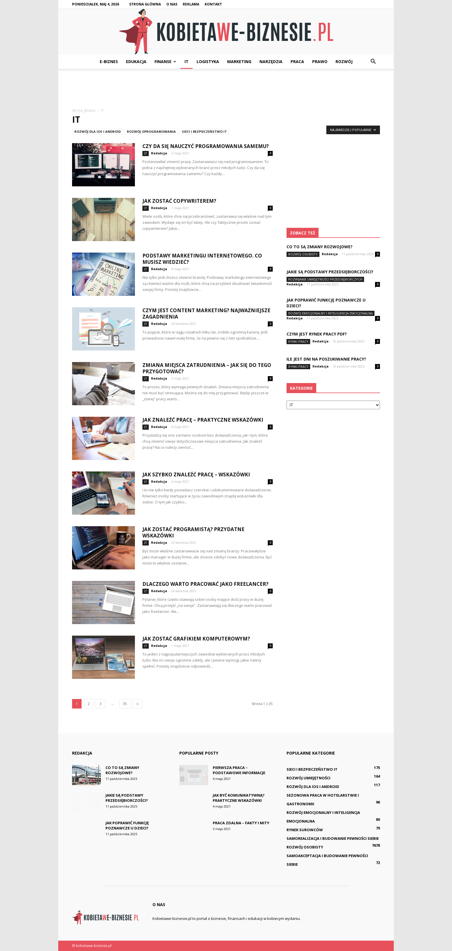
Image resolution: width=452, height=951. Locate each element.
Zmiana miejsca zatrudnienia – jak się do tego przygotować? (206, 368)
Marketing (239, 61)
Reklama (191, 4)
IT (186, 61)
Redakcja (159, 153)
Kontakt (213, 4)
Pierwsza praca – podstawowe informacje (239, 770)
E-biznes (109, 61)
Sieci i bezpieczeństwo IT (204, 131)
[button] (373, 62)
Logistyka (208, 61)
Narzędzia (270, 61)
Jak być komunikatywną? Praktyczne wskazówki (239, 798)
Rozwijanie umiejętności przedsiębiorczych (325, 279)
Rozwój (344, 61)
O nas (171, 4)
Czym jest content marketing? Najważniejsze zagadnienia (206, 313)
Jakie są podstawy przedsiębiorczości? (330, 271)
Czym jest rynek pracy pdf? (317, 334)
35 (125, 703)
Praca (297, 61)
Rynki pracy (298, 341)
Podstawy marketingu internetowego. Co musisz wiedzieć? (202, 258)
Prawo (319, 61)
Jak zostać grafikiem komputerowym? (196, 638)
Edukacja (136, 61)
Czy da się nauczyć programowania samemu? (205, 146)
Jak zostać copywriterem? (179, 201)
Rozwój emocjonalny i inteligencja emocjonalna (330, 313)
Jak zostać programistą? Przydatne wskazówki (193, 532)
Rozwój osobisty (303, 254)
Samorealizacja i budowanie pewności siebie (333, 838)
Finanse (165, 61)
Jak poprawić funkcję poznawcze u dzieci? (127, 825)
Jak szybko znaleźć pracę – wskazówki (196, 474)
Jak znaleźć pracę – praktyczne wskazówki (202, 419)
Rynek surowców (305, 829)
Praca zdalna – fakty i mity (241, 822)
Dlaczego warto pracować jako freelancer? (205, 584)
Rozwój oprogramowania (151, 131)
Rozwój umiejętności (308, 777)
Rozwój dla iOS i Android (97, 131)
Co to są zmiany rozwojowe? (320, 246)
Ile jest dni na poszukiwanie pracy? (326, 359)
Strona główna (145, 4)
